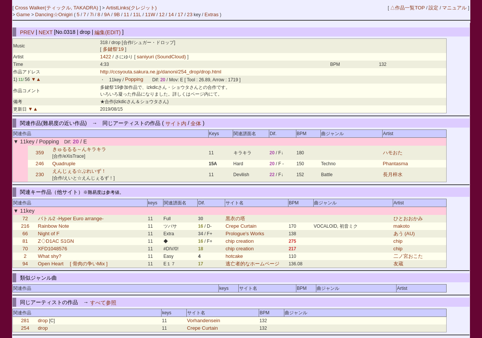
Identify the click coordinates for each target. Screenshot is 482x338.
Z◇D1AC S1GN (56, 241)
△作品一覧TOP (407, 8)
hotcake (234, 256)
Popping (134, 79)
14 (171, 14)
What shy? (49, 256)
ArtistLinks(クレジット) (131, 8)
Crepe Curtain (241, 226)
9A (107, 14)
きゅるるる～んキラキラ (79, 149)
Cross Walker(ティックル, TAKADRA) (57, 8)
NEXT (46, 32)
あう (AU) (404, 233)
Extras (211, 14)
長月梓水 (393, 174)
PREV (27, 32)
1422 (105, 56)
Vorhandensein (203, 320)
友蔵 (398, 263)
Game (23, 14)
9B (117, 14)
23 (189, 14)
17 (180, 14)
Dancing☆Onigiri (54, 14)
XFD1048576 (52, 248)
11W (150, 14)
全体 (196, 123)
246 (40, 163)
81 (25, 241)
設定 (433, 8)
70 (25, 248)
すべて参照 (103, 302)
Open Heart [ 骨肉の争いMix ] (73, 263)
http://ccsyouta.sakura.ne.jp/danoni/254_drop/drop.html (160, 72)
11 (126, 14)
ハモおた (393, 152)
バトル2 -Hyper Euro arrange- (71, 218)
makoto (402, 226)
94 (25, 263)
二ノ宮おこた (408, 256)
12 (162, 14)
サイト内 (175, 123)
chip (398, 241)
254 (25, 328)
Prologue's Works (245, 233)
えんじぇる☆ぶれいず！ (79, 171)
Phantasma (395, 163)
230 (40, 174)
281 (25, 320)
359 (40, 152)
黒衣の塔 (235, 218)
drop (43, 320)
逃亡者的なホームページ (252, 263)
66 (25, 233)
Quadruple (64, 163)
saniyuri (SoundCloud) (162, 56)
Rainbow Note (53, 226)
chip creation (240, 241)
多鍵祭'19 (113, 49)
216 (25, 226)
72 (25, 218)
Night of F (48, 233)
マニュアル (454, 8)
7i (91, 14)
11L (137, 14)
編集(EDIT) (107, 32)
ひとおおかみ (408, 218)
